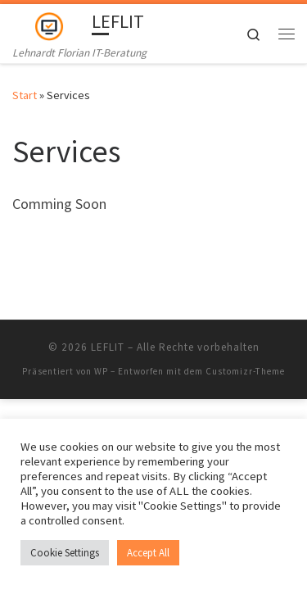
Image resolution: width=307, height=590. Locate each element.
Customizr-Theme (245, 371)
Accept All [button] (148, 553)
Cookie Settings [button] (64, 553)
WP (101, 371)
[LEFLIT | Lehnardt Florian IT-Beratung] (49, 23)
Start (24, 95)
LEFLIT (107, 347)
